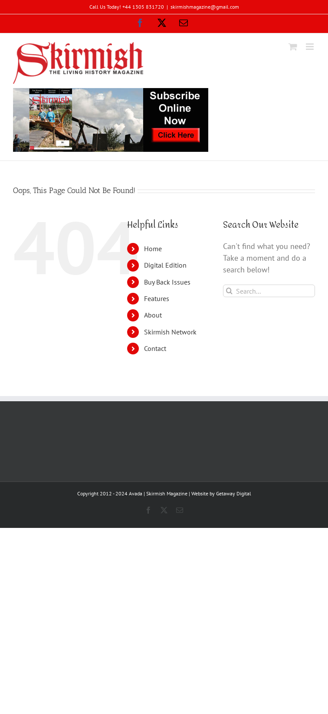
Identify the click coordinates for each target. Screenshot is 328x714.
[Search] (229, 291)
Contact (155, 348)
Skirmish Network (170, 332)
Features (156, 298)
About (153, 315)
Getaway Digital (233, 493)
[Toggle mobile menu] (310, 46)
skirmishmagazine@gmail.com (205, 6)
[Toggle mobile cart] (293, 46)
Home (153, 248)
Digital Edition (165, 265)
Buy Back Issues (167, 282)
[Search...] (269, 291)
